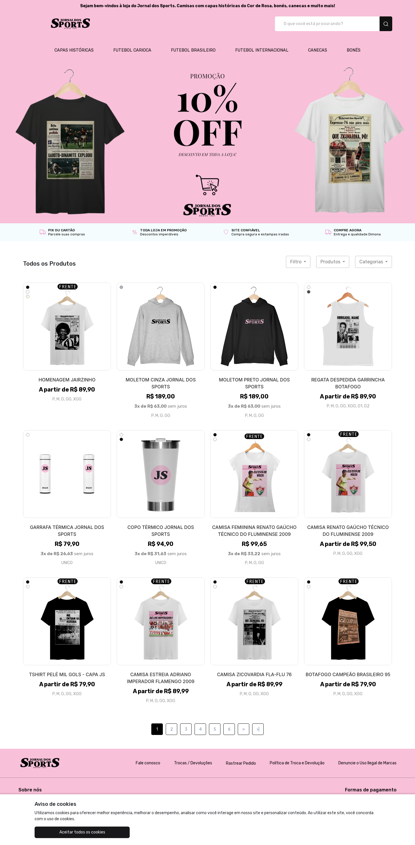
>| (257, 723)
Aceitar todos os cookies (63, 832)
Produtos (331, 255)
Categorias (371, 255)
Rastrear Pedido (241, 757)
